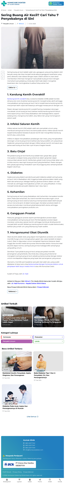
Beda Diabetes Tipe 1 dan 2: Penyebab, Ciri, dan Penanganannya (44, 375)
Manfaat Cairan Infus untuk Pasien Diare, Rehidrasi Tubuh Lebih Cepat (15, 320)
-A (3, 72)
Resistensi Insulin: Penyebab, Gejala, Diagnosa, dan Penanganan (17, 374)
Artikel (10, 10)
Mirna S (21, 23)
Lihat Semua (32, 417)
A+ (3, 78)
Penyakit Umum (18, 10)
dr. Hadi (25, 274)
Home (4, 10)
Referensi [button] (12, 291)
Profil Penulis (7, 472)
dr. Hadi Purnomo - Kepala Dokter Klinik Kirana (29, 283)
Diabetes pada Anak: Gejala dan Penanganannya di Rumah (15, 407)
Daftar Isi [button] (11, 87)
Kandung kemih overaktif (16, 99)
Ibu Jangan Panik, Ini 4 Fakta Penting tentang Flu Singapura (47, 321)
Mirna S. (28, 281)
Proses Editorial (43, 287)
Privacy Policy (17, 472)
